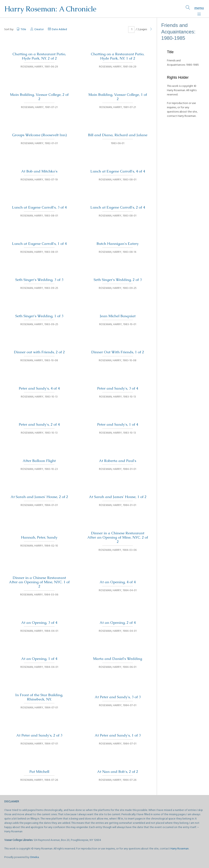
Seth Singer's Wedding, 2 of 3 (118, 279)
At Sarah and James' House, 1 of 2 (117, 497)
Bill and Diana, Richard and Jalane (117, 135)
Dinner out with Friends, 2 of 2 (39, 352)
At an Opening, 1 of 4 (39, 658)
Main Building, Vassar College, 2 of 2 (39, 96)
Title (23, 29)
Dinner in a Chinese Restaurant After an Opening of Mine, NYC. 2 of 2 (117, 537)
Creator (39, 29)
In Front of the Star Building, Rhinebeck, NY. (39, 697)
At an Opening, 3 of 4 (39, 622)
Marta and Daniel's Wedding (117, 658)
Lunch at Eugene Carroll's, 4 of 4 (117, 171)
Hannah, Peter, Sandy (39, 537)
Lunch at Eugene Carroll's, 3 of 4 (39, 207)
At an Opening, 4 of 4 (118, 582)
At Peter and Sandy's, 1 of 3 (118, 735)
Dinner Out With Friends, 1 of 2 (117, 352)
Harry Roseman (179, 848)
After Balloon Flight (39, 460)
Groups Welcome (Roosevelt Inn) (39, 135)
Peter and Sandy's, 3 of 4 (117, 388)
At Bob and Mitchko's (39, 171)
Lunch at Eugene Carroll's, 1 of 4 (39, 243)
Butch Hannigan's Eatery (118, 243)
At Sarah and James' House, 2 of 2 (39, 497)
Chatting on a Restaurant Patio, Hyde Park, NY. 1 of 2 (117, 56)
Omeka (34, 857)
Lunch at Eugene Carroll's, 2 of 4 (117, 207)
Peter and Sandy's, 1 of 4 (117, 424)
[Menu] (199, 8)
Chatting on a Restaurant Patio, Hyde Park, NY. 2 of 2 (39, 56)
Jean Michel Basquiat (118, 316)
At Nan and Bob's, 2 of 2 (117, 771)
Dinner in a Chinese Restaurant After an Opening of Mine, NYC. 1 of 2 (39, 582)
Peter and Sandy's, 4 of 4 (39, 388)
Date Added (59, 29)
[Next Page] (151, 29)
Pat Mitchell (39, 771)
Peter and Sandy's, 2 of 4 (39, 424)
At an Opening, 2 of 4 (118, 622)
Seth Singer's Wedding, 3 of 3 (39, 279)
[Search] (187, 8)
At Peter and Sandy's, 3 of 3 (118, 697)
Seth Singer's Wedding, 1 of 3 (39, 316)
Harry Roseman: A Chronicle (50, 8)
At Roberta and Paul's (117, 460)
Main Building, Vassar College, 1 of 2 (117, 96)
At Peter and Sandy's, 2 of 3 (39, 735)
